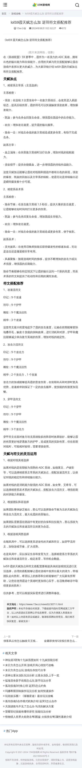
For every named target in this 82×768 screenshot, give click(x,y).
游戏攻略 (16, 13)
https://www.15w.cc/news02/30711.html (41, 604)
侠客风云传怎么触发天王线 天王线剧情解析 (29, 641)
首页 (4, 13)
